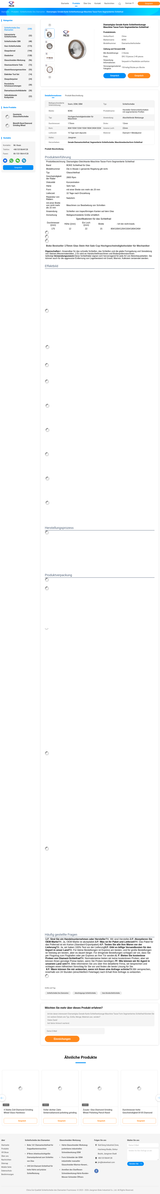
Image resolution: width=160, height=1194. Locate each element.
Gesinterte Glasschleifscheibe (20, 115)
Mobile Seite (6, 1167)
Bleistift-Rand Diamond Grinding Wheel (22, 124)
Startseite (5, 1145)
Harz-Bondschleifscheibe (111, 993)
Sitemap (4, 1163)
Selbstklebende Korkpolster (18, 96)
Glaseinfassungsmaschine (18, 69)
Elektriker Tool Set (18, 74)
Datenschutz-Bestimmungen (7, 1172)
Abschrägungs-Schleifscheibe (85, 993)
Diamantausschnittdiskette (18, 90)
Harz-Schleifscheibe (18, 46)
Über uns (5, 1156)
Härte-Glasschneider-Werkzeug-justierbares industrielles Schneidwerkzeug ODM (75, 1148)
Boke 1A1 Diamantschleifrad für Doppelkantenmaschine (40, 1147)
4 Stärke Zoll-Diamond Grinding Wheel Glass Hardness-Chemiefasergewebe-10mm (18, 1113)
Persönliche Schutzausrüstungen (18, 85)
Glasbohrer (18, 55)
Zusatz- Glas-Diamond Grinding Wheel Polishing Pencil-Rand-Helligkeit (97, 1113)
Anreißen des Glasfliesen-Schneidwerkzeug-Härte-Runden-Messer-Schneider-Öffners (75, 1173)
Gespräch (149, 3)
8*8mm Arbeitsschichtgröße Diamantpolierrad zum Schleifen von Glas (40, 1157)
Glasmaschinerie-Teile (18, 65)
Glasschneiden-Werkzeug (18, 60)
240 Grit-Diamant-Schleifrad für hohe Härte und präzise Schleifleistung (40, 1169)
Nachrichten (6, 1160)
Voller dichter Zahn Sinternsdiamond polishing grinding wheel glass (60, 1113)
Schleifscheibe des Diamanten (18, 29)
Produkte (5, 1149)
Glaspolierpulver (18, 79)
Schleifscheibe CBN (18, 41)
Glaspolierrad (18, 50)
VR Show (5, 1152)
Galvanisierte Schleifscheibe (18, 36)
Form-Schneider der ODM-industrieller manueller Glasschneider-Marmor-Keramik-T (75, 1161)
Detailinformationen (53, 95)
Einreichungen (62, 1038)
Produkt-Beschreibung (74, 95)
